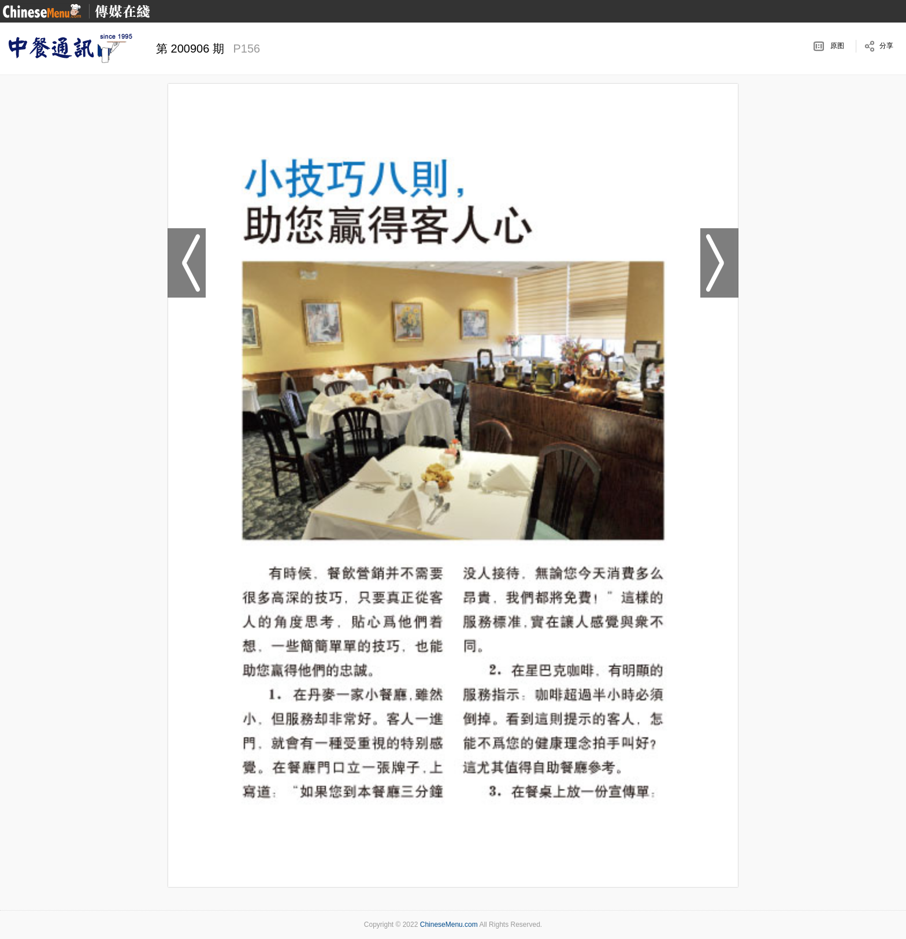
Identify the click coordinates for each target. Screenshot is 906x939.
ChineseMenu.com (449, 925)
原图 (837, 46)
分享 (886, 46)
